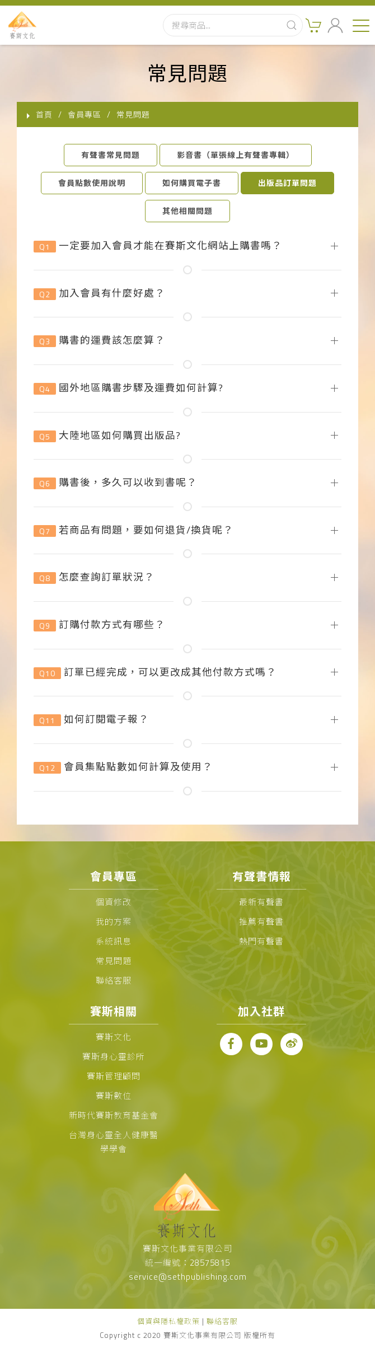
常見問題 (114, 960)
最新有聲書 (261, 902)
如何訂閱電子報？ (91, 720)
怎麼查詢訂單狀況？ (94, 577)
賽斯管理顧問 (113, 1076)
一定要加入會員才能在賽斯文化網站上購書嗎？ (158, 246)
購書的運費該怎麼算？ (99, 341)
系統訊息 (114, 941)
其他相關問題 (187, 211)
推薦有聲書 (261, 921)
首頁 (44, 114)
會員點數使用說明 (91, 183)
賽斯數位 (114, 1095)
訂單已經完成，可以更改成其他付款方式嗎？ (155, 673)
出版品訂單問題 (287, 183)
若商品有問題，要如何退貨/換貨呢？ (133, 530)
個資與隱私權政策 (168, 1321)
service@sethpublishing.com (188, 1276)
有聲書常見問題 (110, 155)
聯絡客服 (114, 980)
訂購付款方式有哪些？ (99, 625)
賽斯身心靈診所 (113, 1056)
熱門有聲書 (261, 941)
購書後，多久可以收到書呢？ (115, 483)
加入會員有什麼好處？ (99, 294)
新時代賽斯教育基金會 (113, 1115)
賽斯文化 (114, 1037)
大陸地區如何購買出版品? (107, 436)
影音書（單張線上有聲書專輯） (235, 155)
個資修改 (114, 902)
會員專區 (84, 114)
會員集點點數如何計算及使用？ (123, 767)
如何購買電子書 (191, 183)
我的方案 (114, 921)
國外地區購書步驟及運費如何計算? (128, 388)
